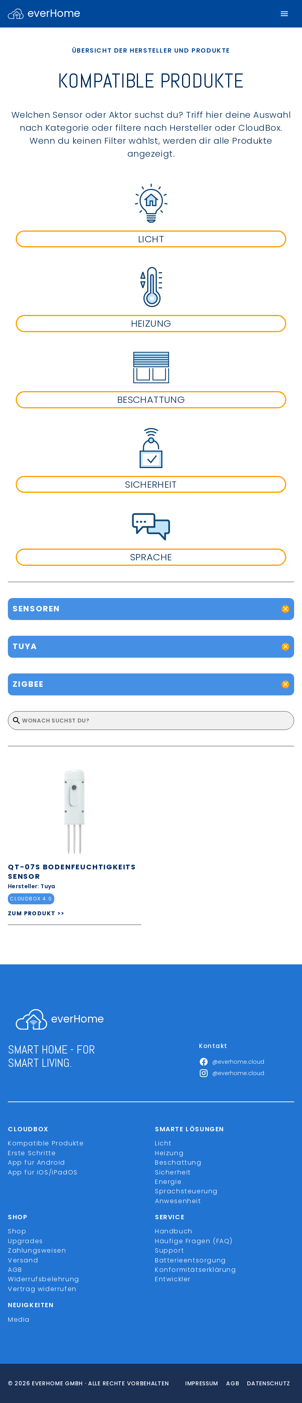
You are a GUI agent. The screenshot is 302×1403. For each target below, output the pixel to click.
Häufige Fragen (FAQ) (194, 1241)
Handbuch (174, 1231)
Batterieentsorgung (190, 1260)
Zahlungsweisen (37, 1250)
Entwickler (173, 1279)
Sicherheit (173, 1172)
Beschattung (178, 1162)
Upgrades (25, 1241)
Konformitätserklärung (195, 1269)
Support (169, 1250)
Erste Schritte (32, 1153)
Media (19, 1319)
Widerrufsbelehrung (43, 1279)
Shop (17, 1231)
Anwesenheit (178, 1200)
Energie (168, 1181)
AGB (15, 1269)
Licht (163, 1143)
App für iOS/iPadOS (43, 1172)
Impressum (201, 1383)
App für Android (36, 1162)
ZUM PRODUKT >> (36, 913)
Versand (23, 1260)
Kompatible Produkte (46, 1143)
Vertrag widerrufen (42, 1288)
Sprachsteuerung (186, 1191)
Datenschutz (268, 1383)
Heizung (169, 1153)
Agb (232, 1383)
